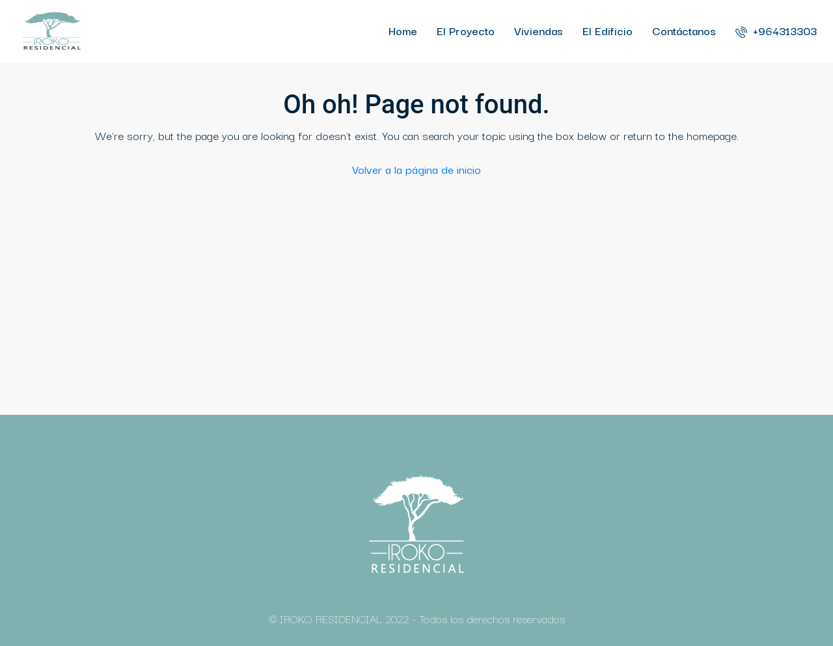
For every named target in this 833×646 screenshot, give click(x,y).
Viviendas (538, 30)
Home (403, 30)
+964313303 (776, 30)
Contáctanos (684, 30)
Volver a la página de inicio (416, 169)
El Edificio (607, 30)
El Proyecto (466, 30)
